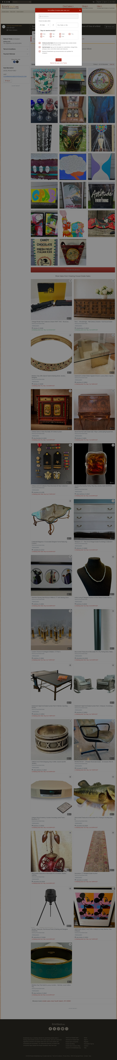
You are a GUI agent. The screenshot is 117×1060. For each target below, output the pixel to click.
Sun (63, 36)
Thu (72, 34)
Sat (53, 36)
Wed (63, 34)
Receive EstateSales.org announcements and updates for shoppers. (57, 52)
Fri (43, 36)
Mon (44, 34)
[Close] (80, 10)
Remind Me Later (54, 63)
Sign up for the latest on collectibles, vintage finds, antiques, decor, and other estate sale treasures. (59, 48)
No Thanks (64, 63)
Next (58, 59)
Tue (53, 34)
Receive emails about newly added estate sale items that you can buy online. (59, 43)
